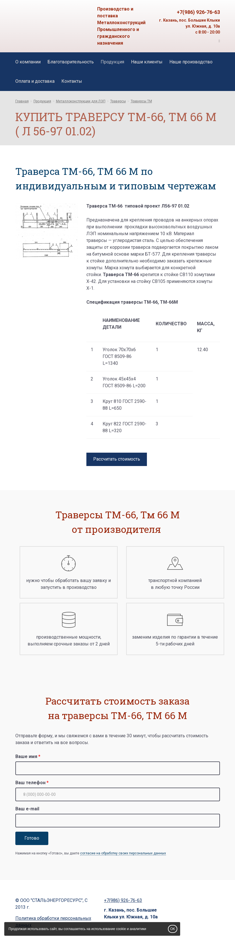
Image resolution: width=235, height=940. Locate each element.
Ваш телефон (30, 782)
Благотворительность (70, 62)
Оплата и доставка (35, 81)
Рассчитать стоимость (116, 459)
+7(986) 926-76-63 (198, 12)
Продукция (112, 62)
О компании (28, 62)
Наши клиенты (147, 62)
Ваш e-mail (27, 808)
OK (172, 929)
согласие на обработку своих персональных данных (123, 853)
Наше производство (191, 62)
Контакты (71, 81)
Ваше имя (26, 756)
